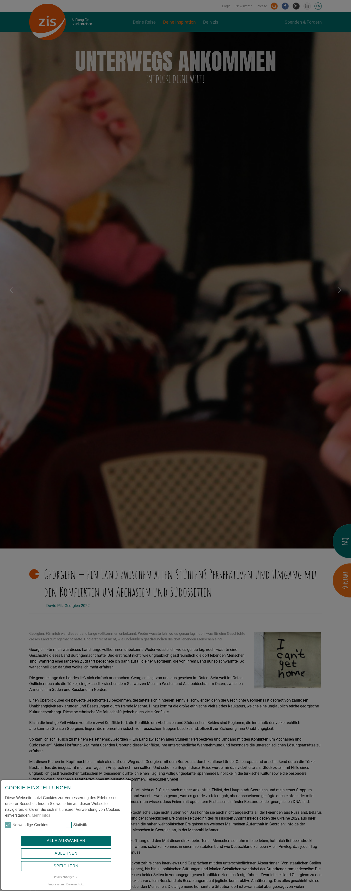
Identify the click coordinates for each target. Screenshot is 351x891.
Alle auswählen (66, 841)
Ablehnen (66, 853)
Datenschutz (75, 884)
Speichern (66, 866)
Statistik (76, 825)
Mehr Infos (41, 815)
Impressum (56, 884)
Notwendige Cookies (26, 825)
